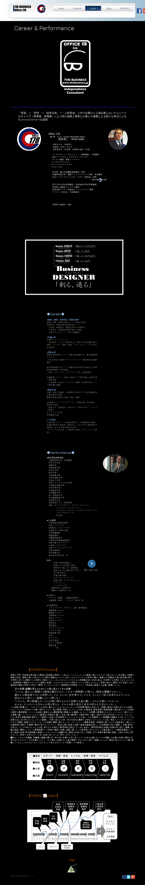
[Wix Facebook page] (124, 877)
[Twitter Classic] (128, 877)
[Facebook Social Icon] (139, 10)
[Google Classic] (133, 877)
